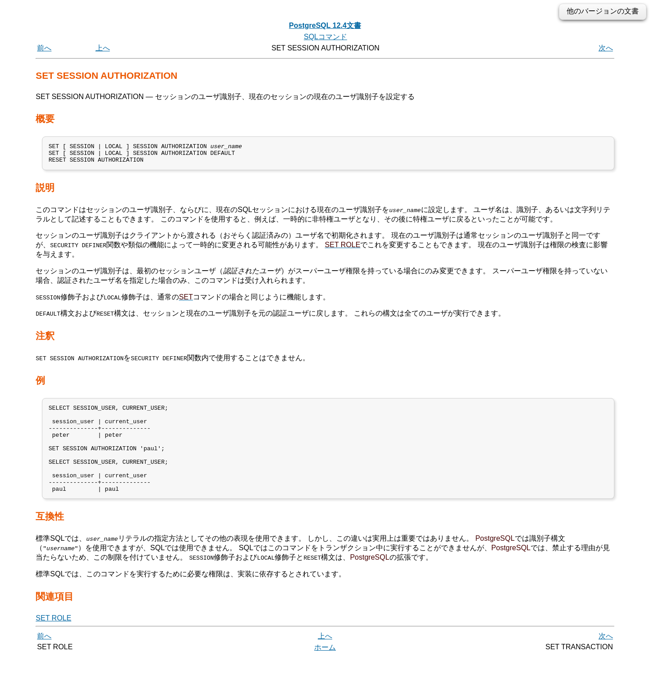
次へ (606, 48)
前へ (44, 48)
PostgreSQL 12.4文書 (325, 25)
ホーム (325, 669)
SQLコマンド (325, 37)
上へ (103, 48)
